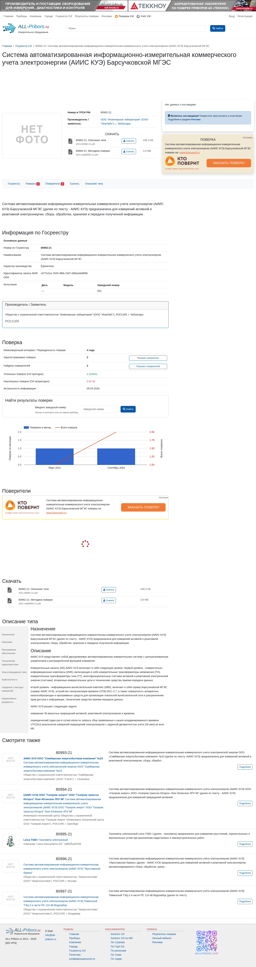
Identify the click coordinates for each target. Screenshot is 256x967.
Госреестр (14, 183)
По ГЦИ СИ (117, 946)
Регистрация (245, 16)
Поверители (55, 184)
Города (48, 16)
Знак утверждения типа (14, 672)
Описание (7, 642)
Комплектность (10, 679)
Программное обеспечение (9, 651)
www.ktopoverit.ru (190, 152)
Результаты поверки (86, 16)
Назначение (8, 634)
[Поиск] (136, 28)
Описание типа (94, 183)
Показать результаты (148, 358)
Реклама (107, 16)
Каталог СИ (117, 934)
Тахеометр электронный (45, 839)
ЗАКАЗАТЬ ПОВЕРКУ (229, 163)
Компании (36, 16)
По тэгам (116, 954)
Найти (128, 409)
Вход (232, 16)
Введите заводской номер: (50, 407)
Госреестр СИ (64, 16)
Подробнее (245, 767)
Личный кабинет (162, 938)
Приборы (21, 16)
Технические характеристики (10, 663)
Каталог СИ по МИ (122, 938)
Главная (8, 16)
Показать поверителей (148, 366)
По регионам (118, 950)
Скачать (128, 141)
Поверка (33, 184)
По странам (118, 942)
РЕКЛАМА (247, 138)
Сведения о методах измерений (12, 689)
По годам (116, 958)
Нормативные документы (9, 700)
